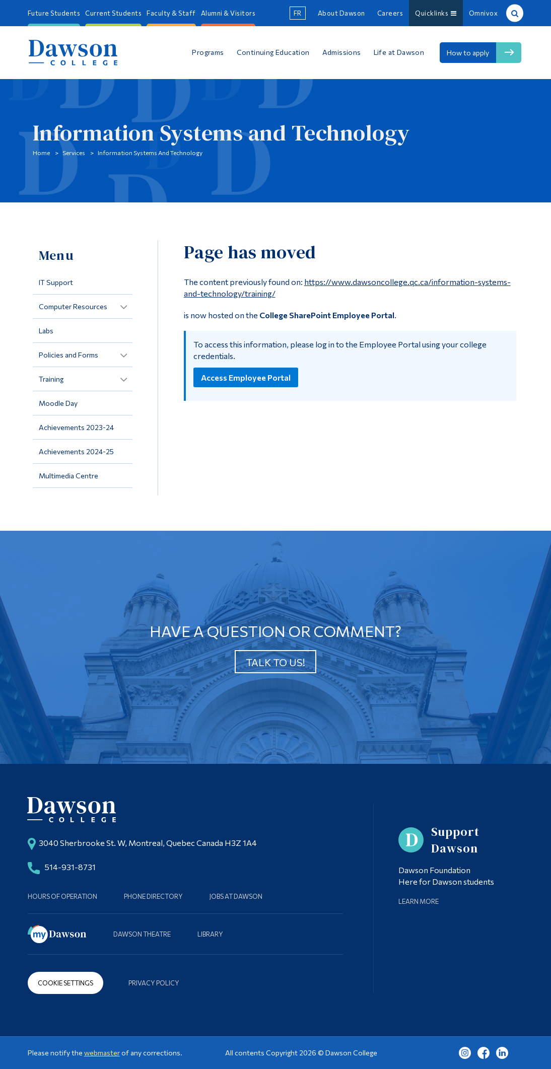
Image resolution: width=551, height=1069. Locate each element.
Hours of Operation (62, 896)
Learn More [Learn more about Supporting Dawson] (418, 901)
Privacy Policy (153, 983)
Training (51, 379)
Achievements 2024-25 (76, 451)
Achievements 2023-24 (76, 427)
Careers (390, 13)
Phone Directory (153, 896)
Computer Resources (73, 306)
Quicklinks (436, 13)
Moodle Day (58, 403)
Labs (46, 330)
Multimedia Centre (68, 475)
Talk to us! (275, 662)
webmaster (102, 1052)
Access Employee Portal (246, 377)
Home (41, 152)
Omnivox (483, 13)
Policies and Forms (68, 354)
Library (210, 934)
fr (298, 13)
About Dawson (341, 13)
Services (73, 152)
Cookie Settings (65, 983)
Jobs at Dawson (236, 896)
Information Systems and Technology (150, 152)
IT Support (56, 282)
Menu (56, 255)
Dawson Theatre (142, 934)
